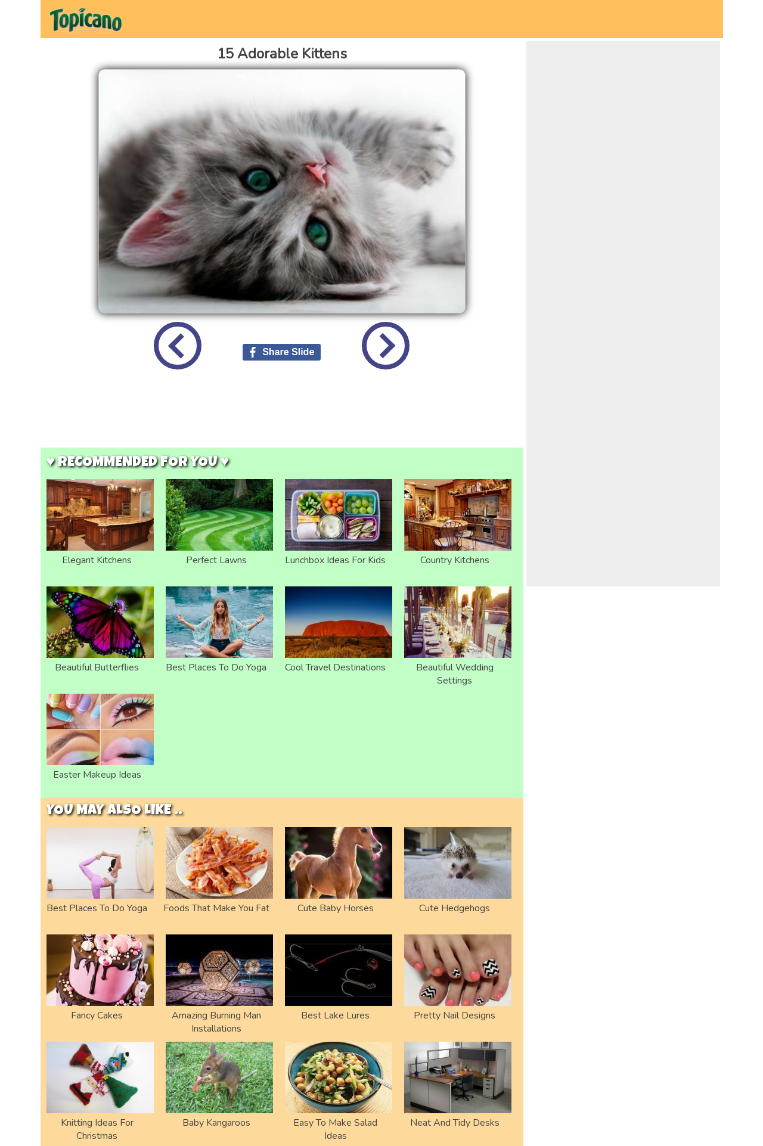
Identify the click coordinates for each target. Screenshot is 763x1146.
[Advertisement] (282, 418)
